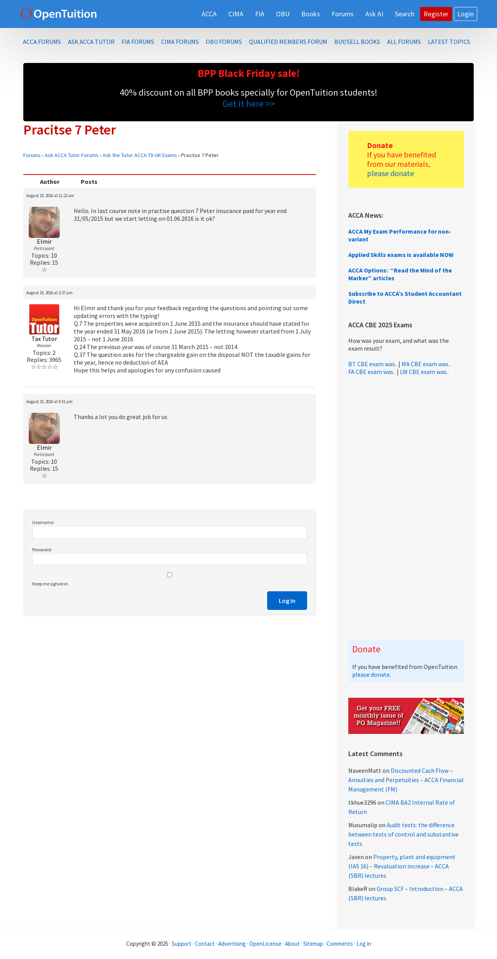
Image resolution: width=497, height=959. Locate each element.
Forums (32, 155)
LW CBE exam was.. (424, 372)
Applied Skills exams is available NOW (401, 255)
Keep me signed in (50, 584)
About (292, 943)
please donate (390, 173)
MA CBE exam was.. (426, 364)
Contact (205, 943)
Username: (43, 522)
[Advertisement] (406, 507)
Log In (287, 600)
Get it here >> (248, 104)
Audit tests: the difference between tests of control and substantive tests (403, 834)
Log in (363, 943)
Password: (42, 549)
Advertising (232, 943)
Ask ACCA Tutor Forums (72, 155)
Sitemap (313, 943)
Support (181, 943)
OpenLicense (266, 943)
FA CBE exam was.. (372, 372)
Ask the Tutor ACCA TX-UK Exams (140, 155)
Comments (340, 943)
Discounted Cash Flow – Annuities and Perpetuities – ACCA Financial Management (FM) (406, 780)
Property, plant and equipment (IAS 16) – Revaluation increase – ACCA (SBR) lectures (401, 866)
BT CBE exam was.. (372, 364)
